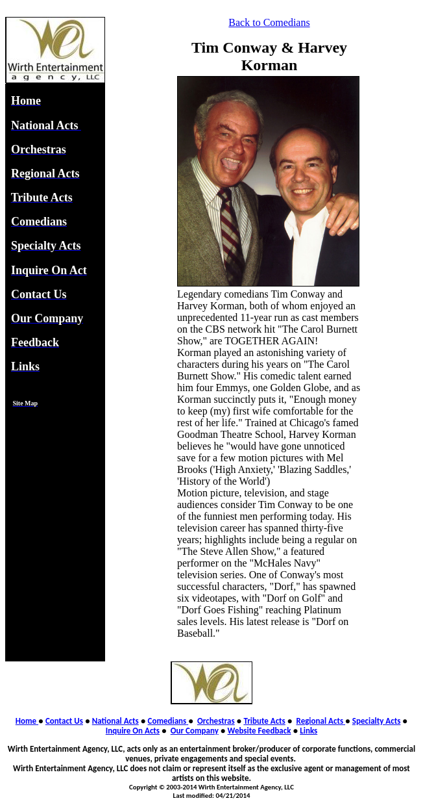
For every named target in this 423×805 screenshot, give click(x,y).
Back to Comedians (268, 22)
